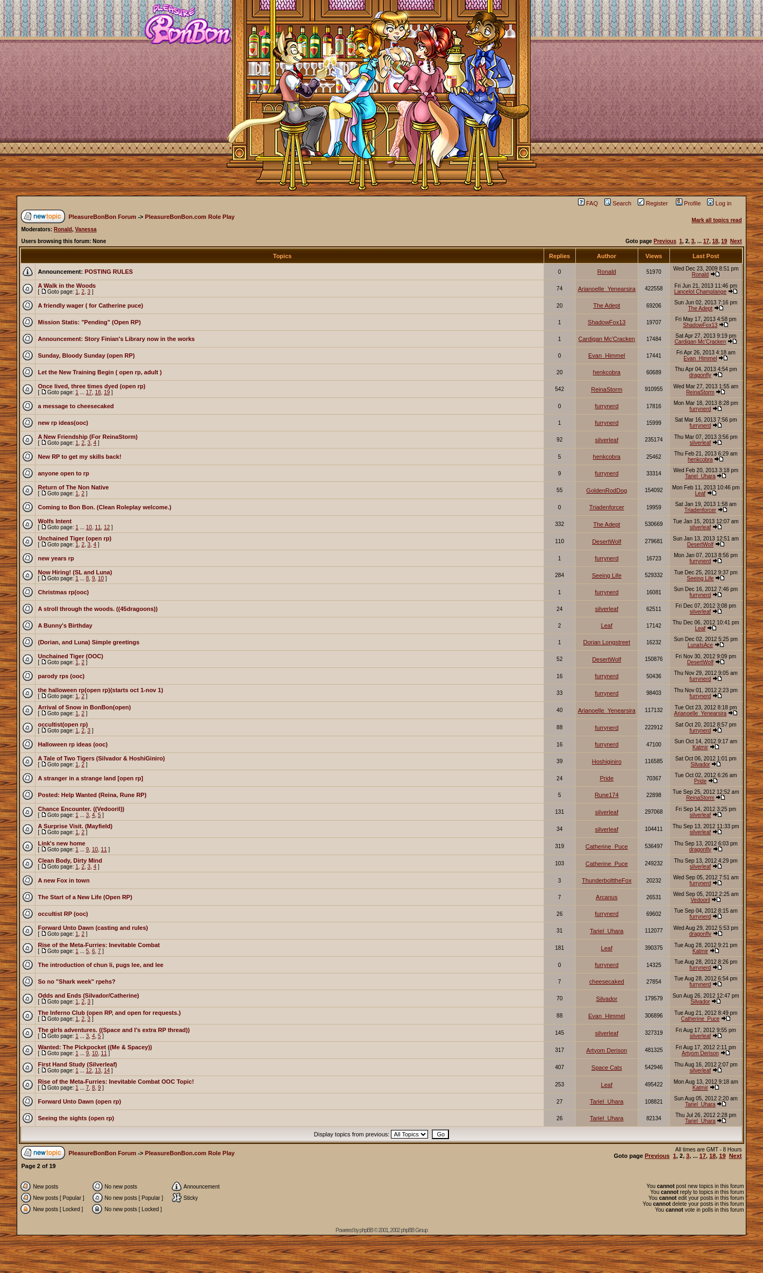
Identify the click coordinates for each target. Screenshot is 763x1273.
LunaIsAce (700, 645)
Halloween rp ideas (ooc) (73, 744)
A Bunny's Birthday (65, 625)
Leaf (700, 493)
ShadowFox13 (606, 322)
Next (736, 241)
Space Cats (606, 1067)
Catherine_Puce (607, 846)
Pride (607, 778)
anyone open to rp (63, 473)
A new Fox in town (63, 880)
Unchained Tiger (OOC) (70, 656)
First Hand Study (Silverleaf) (77, 1064)
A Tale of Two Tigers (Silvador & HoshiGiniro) (101, 758)
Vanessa (85, 229)
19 (724, 241)
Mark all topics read (716, 220)
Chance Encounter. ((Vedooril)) (81, 809)
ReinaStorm (606, 389)
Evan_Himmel (606, 355)
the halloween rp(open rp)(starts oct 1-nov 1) (100, 690)
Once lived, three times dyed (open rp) (91, 386)
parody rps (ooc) (61, 676)
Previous (664, 241)
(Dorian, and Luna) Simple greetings (88, 642)
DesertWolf (606, 541)
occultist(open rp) (63, 724)
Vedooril (700, 900)
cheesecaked (606, 981)
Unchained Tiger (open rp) (74, 538)
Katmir (700, 747)
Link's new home (61, 843)
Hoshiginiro (607, 761)
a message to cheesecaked (75, 406)
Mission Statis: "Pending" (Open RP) (89, 322)
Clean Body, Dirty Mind (70, 860)
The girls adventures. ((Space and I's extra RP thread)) (113, 1030)
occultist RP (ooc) (63, 914)
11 (98, 527)
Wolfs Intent (55, 521)
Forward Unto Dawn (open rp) (79, 1101)
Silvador (700, 764)
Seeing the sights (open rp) (76, 1118)
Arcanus (606, 897)
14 (107, 1070)
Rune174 (607, 795)
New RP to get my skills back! (79, 456)
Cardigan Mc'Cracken (607, 339)
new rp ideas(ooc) (63, 422)
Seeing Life (607, 575)
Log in (719, 203)
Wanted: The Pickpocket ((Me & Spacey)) (95, 1047)
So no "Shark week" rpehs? (76, 981)
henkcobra (607, 372)
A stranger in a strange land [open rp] (90, 778)
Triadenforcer (606, 507)
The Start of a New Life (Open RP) (85, 897)
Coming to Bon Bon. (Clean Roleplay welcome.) (104, 507)
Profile (688, 203)
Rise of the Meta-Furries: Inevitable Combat (99, 945)
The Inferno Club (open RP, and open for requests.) (109, 1012)
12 (107, 527)
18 (715, 241)
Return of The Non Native (73, 487)
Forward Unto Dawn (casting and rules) (93, 927)
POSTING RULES (108, 271)
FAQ (588, 203)
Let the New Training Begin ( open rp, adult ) (99, 372)
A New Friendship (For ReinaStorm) (87, 436)
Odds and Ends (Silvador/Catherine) (88, 995)
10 (89, 527)
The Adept (606, 305)
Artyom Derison (606, 1050)
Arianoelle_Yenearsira (607, 289)
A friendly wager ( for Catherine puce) (90, 305)
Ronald (63, 229)
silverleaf (606, 440)
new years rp (56, 558)
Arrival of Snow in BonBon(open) (84, 707)
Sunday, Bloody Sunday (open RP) (86, 355)
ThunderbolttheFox (606, 880)
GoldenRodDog (606, 490)
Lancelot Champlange (700, 292)
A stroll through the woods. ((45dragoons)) (98, 609)
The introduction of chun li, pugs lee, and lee (100, 965)
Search (617, 203)
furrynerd (606, 406)
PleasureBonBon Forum (102, 217)
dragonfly (700, 375)
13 (98, 1070)
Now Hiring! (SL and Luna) (75, 572)
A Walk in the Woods (67, 285)
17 (706, 241)
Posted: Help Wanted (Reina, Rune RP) (92, 795)
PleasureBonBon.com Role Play (190, 217)
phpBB (366, 1230)
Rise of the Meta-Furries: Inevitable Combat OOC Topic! (116, 1081)
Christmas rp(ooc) (63, 592)
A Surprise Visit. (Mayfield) (75, 826)
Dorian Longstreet (606, 642)
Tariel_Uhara (700, 476)
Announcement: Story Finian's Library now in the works (116, 339)
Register (653, 203)
